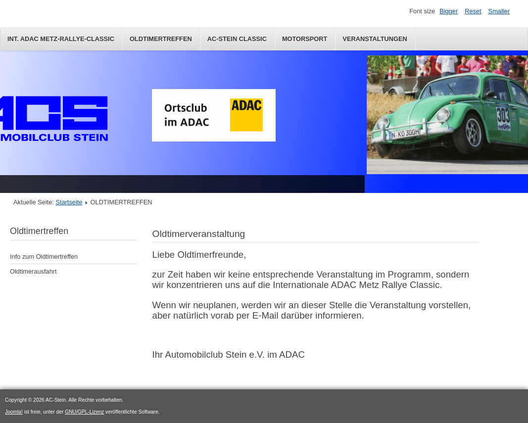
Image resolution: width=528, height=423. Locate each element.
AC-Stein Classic (237, 39)
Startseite (68, 202)
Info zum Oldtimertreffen (44, 256)
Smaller (499, 11)
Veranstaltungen (374, 39)
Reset (473, 11)
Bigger (448, 11)
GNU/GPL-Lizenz (84, 412)
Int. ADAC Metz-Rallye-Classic (60, 39)
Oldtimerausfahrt (33, 271)
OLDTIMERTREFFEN (161, 39)
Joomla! (14, 412)
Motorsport (304, 39)
